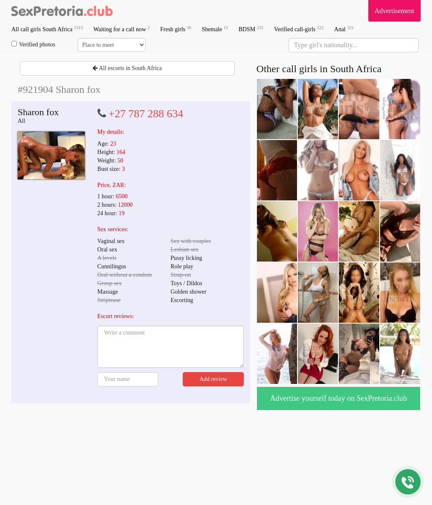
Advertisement (394, 10)
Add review (213, 379)
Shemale (215, 28)
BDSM (250, 28)
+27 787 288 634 (145, 114)
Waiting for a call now (121, 28)
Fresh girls (176, 28)
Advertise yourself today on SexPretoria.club (338, 398)
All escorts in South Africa (127, 68)
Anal (344, 28)
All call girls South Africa (47, 28)
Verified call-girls (299, 28)
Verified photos (33, 44)
